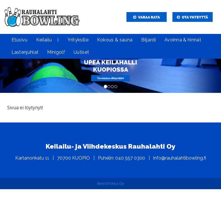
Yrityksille (78, 40)
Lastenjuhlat (25, 52)
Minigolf (56, 52)
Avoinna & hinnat (182, 40)
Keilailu (44, 40)
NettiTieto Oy (110, 183)
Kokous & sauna (114, 40)
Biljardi (148, 40)
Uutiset (81, 52)
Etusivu (19, 40)
